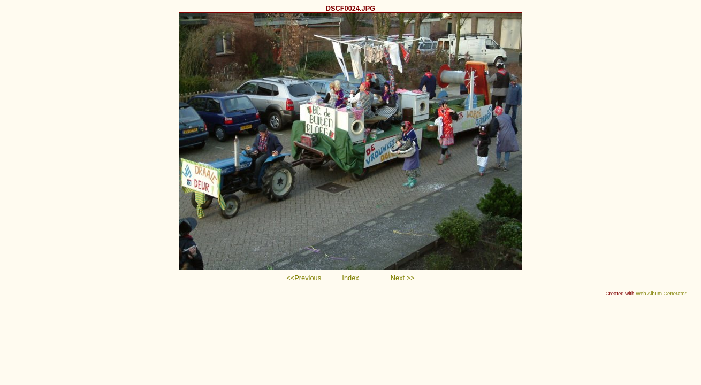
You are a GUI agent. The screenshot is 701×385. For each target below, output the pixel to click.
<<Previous (303, 278)
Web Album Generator (661, 293)
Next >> (403, 278)
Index (350, 278)
